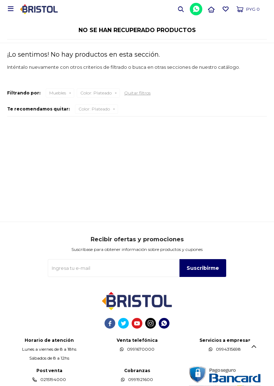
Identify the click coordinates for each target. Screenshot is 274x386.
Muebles (57, 93)
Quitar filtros (137, 93)
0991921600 (140, 379)
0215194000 (53, 379)
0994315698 (228, 349)
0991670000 (140, 349)
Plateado (96, 93)
